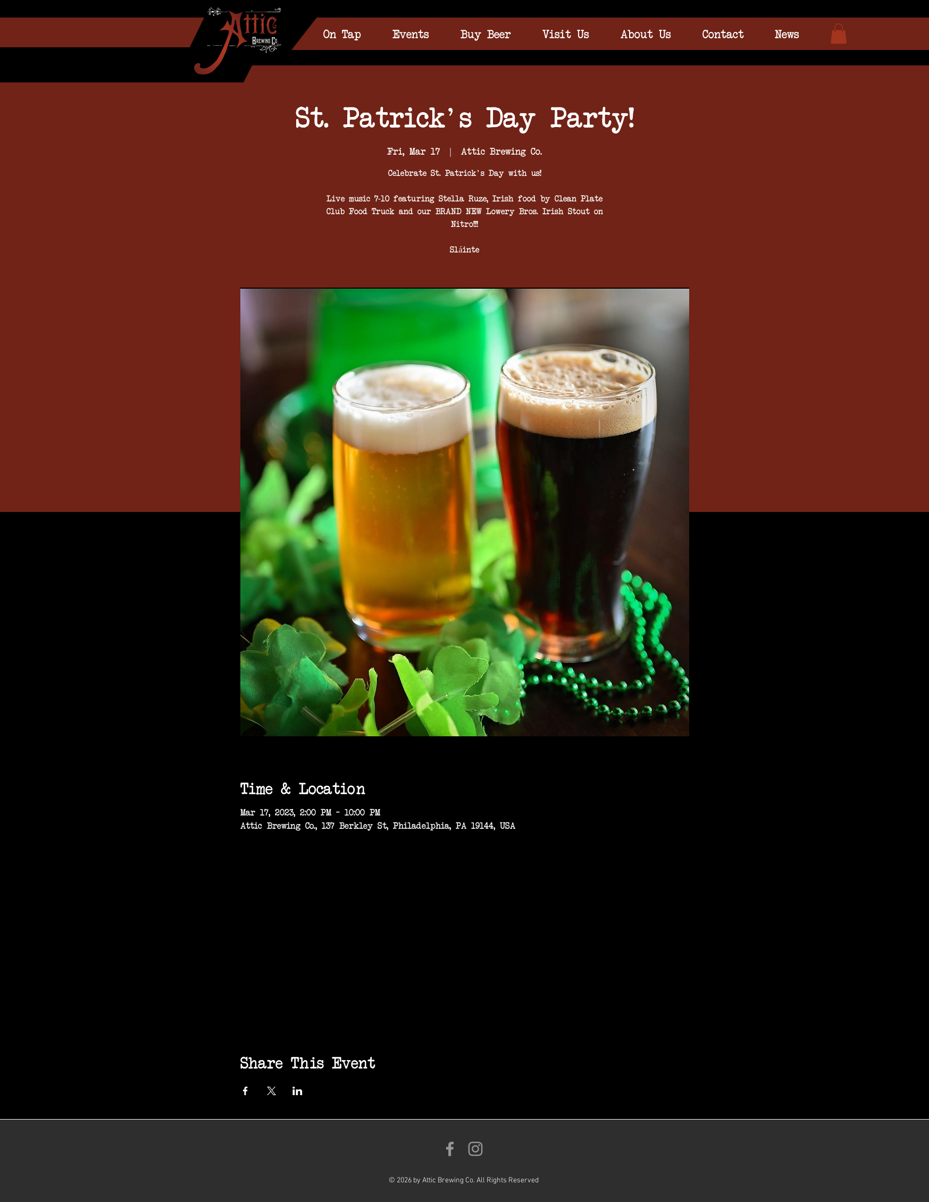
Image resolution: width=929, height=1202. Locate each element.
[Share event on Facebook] (245, 1091)
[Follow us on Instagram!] (475, 1148)
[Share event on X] (271, 1091)
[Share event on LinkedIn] (297, 1091)
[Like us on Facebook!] (449, 1148)
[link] (838, 33)
